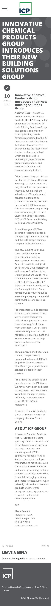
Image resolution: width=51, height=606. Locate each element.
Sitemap (6, 591)
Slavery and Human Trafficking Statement (17, 587)
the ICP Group (32, 120)
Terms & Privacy (41, 587)
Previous (9, 546)
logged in (20, 558)
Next (43, 545)
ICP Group (30, 598)
